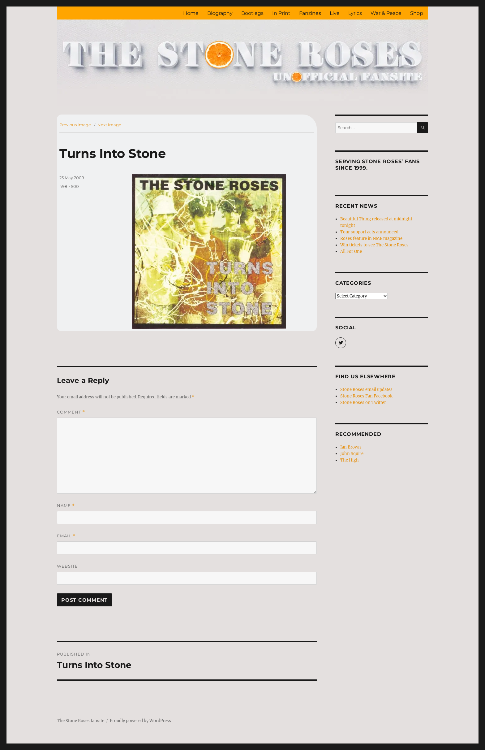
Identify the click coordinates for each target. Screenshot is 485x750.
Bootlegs (252, 13)
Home (191, 13)
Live (335, 13)
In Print (281, 13)
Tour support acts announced (369, 232)
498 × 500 (69, 186)
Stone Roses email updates (366, 389)
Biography (220, 13)
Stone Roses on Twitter (363, 402)
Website (67, 566)
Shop (416, 13)
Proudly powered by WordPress (140, 720)
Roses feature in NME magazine (371, 238)
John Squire (351, 453)
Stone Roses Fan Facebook (366, 396)
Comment (71, 412)
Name (66, 505)
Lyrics (355, 13)
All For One (351, 251)
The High (349, 460)
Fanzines (310, 13)
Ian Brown (350, 447)
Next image (109, 124)
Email (66, 536)
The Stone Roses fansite (80, 720)
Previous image (75, 124)
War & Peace (386, 13)
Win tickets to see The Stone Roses (374, 245)
